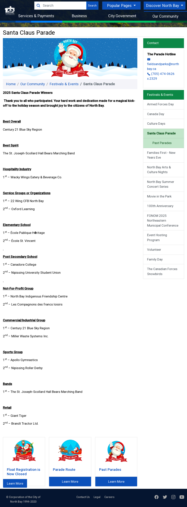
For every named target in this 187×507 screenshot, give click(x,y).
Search (92, 5)
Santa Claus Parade (161, 133)
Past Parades (162, 143)
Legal (97, 497)
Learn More (15, 483)
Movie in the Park (159, 196)
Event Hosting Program (157, 237)
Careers (109, 497)
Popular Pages (120, 5)
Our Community (165, 16)
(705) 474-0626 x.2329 (161, 76)
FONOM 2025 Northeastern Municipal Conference (162, 220)
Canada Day (155, 114)
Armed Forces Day (160, 104)
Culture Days (156, 123)
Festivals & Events (64, 84)
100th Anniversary (160, 206)
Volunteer (154, 249)
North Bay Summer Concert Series (160, 184)
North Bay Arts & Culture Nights (159, 169)
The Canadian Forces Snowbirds (162, 271)
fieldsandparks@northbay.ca (163, 64)
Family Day (155, 259)
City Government (122, 16)
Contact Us (83, 497)
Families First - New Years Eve (161, 155)
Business (79, 16)
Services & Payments (36, 16)
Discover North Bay (163, 5)
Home (11, 84)
